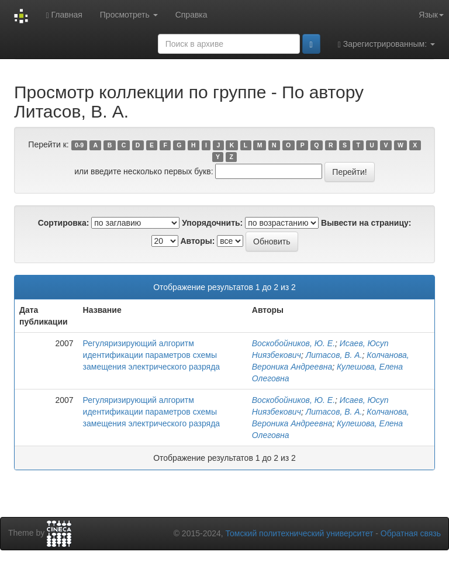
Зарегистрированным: (386, 44)
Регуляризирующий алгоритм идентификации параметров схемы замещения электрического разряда (151, 355)
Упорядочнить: (212, 222)
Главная (64, 15)
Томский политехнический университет (300, 533)
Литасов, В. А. (334, 355)
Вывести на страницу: (366, 222)
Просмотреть (129, 14)
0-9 (79, 145)
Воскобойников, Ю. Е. (293, 343)
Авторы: (197, 241)
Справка (191, 14)
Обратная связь (411, 533)
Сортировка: (63, 222)
